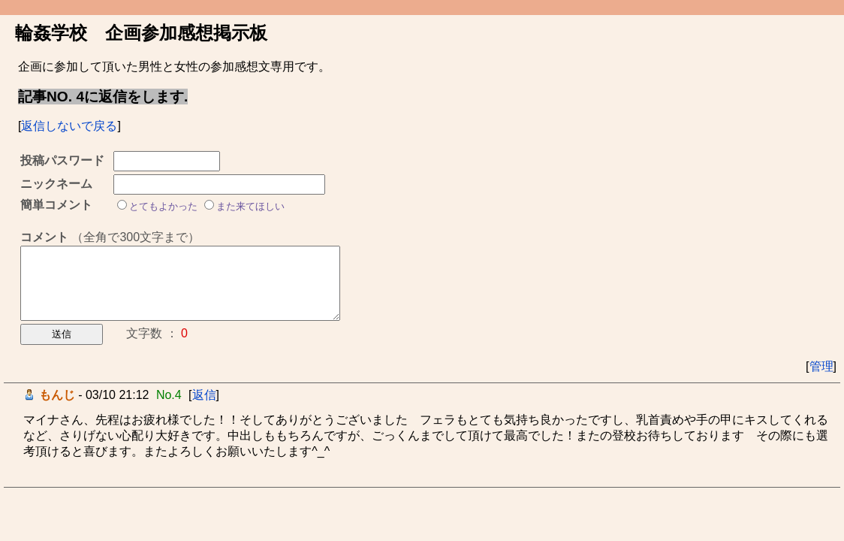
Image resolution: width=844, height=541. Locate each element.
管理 (821, 366)
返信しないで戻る (69, 125)
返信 (204, 394)
